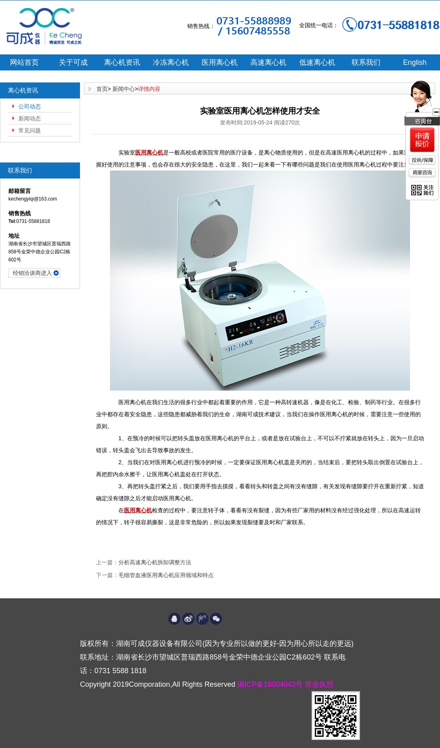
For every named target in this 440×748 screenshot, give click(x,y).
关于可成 (73, 62)
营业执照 (319, 684)
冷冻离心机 (171, 62)
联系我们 (366, 62)
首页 (102, 89)
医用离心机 (220, 62)
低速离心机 (317, 62)
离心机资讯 (122, 62)
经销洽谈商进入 (32, 273)
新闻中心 (123, 89)
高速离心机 (268, 62)
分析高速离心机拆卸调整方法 (154, 562)
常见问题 (29, 130)
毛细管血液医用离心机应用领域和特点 (166, 575)
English (414, 62)
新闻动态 (29, 118)
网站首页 (24, 62)
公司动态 (29, 106)
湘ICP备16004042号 (271, 684)
